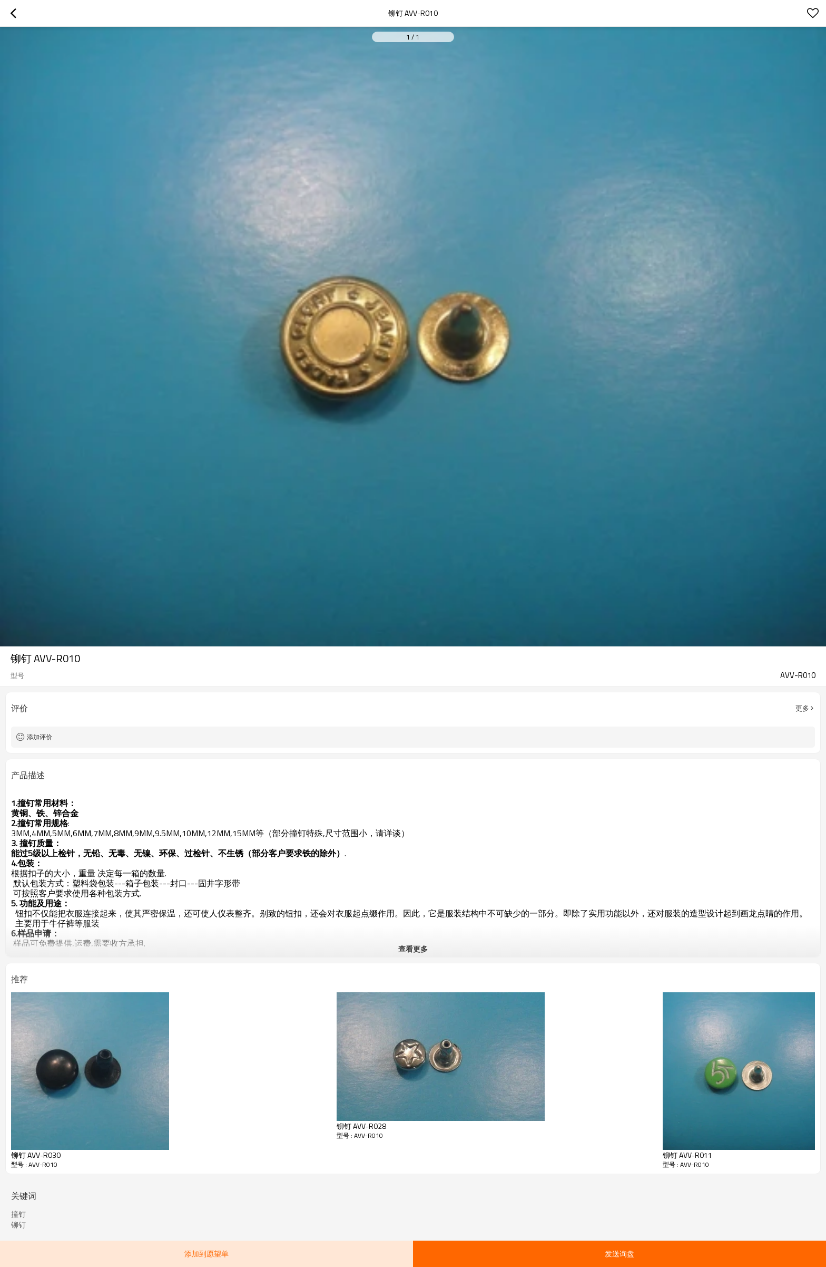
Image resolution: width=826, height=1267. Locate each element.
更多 (802, 708)
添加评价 (39, 737)
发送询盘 (619, 1253)
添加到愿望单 (206, 1253)
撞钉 (18, 1214)
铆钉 (18, 1225)
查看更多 (413, 948)
